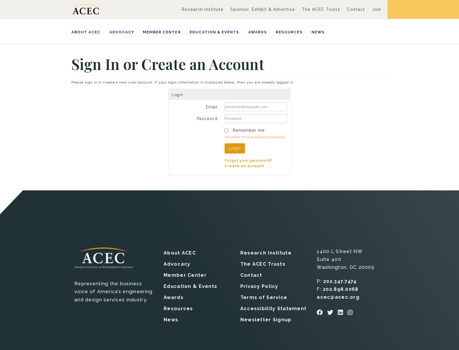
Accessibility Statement (273, 308)
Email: (212, 107)
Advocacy (121, 32)
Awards (257, 32)
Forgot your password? (249, 160)
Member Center (162, 32)
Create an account (244, 166)
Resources (289, 32)
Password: (208, 118)
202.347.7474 (340, 281)
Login (234, 148)
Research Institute (203, 9)
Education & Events (214, 32)
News (318, 32)
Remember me (249, 130)
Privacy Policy (259, 286)
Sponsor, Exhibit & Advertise (262, 9)
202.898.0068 (340, 289)
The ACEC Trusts (321, 9)
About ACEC (86, 32)
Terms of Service (263, 297)
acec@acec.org (338, 297)
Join (376, 9)
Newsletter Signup (266, 319)
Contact (356, 9)
